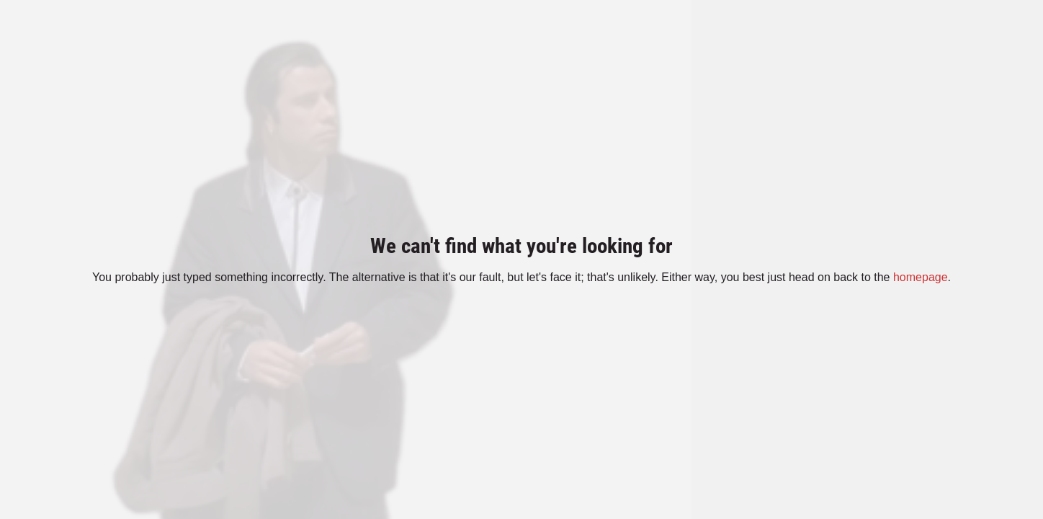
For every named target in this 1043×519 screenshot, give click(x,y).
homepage (920, 277)
